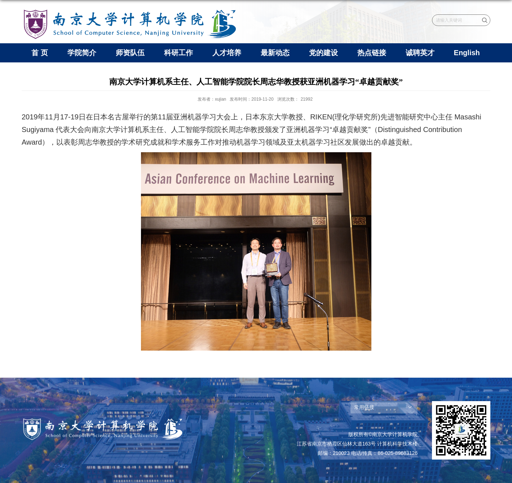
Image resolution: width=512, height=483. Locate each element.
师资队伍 (130, 53)
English (467, 53)
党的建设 (323, 53)
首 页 (39, 53)
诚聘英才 (420, 53)
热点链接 (371, 53)
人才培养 (226, 53)
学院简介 (81, 53)
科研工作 (178, 53)
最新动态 (275, 53)
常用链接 (364, 407)
